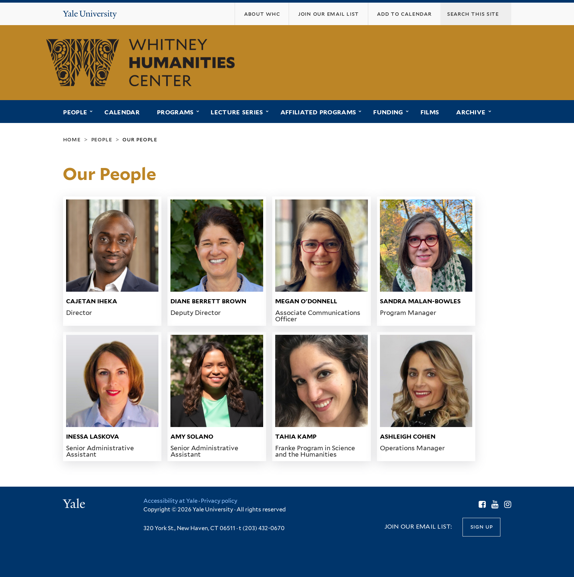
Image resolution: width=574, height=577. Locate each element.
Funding (388, 112)
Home (72, 139)
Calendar (122, 112)
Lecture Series (237, 112)
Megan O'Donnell (306, 301)
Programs (175, 112)
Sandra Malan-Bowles (420, 301)
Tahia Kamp (295, 436)
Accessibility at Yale (170, 501)
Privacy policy (219, 501)
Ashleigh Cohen (407, 436)
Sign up (481, 526)
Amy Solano (191, 436)
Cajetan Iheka (91, 301)
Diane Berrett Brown (208, 301)
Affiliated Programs (318, 112)
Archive (470, 112)
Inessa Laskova (92, 436)
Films (429, 112)
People (75, 112)
